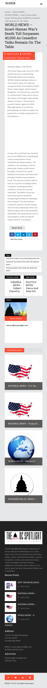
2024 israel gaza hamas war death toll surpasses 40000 (22, 263)
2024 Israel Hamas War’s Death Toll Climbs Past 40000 (21, 269)
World (27, 58)
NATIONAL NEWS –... (27, 593)
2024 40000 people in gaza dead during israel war (22, 258)
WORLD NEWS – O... (26, 615)
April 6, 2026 (24, 597)
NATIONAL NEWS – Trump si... (23, 423)
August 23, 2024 (12, 54)
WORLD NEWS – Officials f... (22, 461)
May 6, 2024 (24, 586)
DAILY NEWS (18, 12)
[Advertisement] (24, 134)
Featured (20, 58)
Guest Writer (26, 54)
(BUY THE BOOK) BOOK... (29, 582)
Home (7, 12)
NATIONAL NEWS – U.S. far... (22, 386)
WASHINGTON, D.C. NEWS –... (22, 499)
